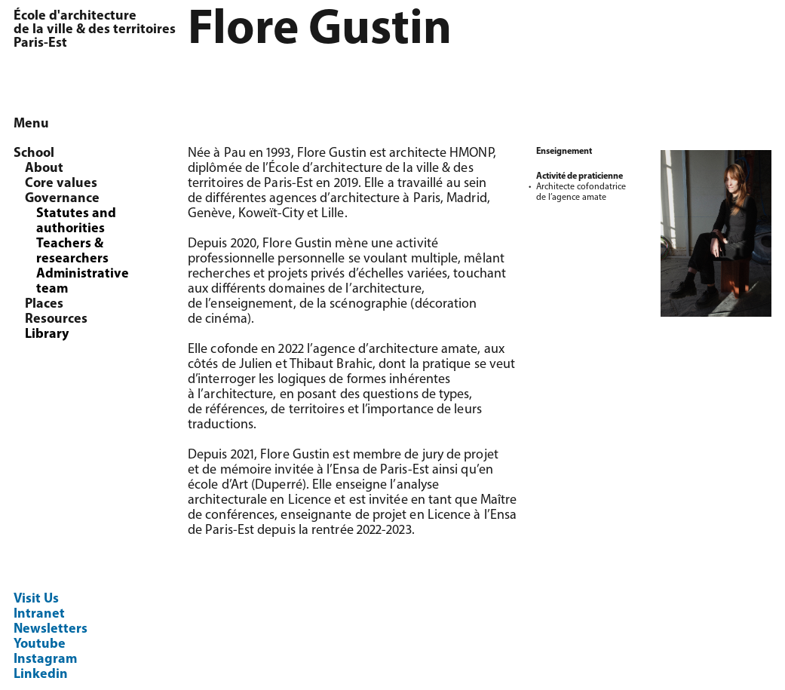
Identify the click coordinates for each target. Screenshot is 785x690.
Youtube (40, 644)
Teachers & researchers (72, 251)
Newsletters (50, 629)
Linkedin (41, 674)
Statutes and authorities (76, 221)
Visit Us (36, 599)
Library (47, 334)
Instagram (45, 659)
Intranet (39, 614)
